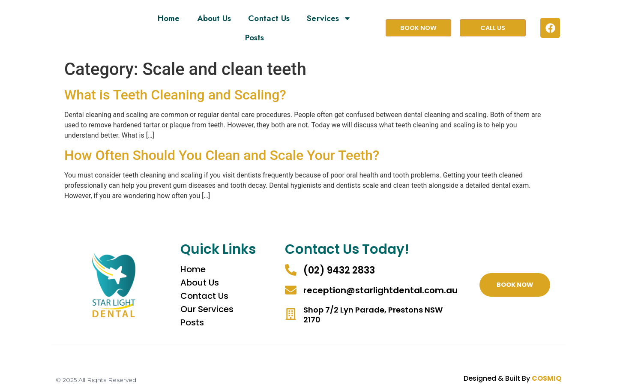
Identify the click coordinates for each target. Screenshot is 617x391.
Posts (254, 37)
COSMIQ (546, 378)
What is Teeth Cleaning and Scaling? (175, 95)
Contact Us (269, 18)
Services (329, 18)
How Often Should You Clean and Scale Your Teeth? (221, 155)
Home (169, 18)
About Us (214, 18)
